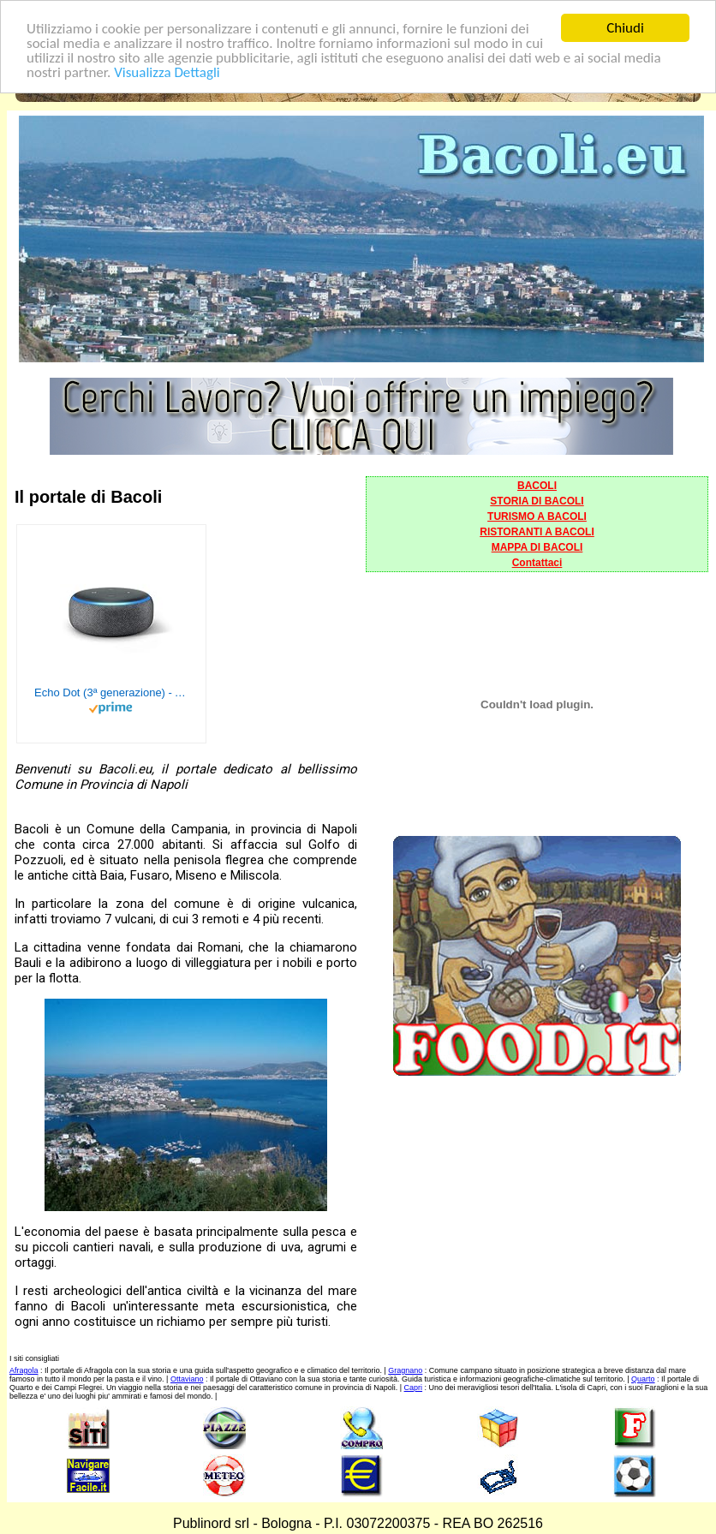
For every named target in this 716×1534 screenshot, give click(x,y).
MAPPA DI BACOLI (537, 547)
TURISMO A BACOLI (537, 516)
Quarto (643, 1379)
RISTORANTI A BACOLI (537, 532)
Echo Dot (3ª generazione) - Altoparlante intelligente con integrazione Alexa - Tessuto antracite (111, 692)
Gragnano (405, 1370)
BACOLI (537, 486)
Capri (413, 1387)
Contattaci (537, 563)
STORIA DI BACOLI (536, 501)
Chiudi (625, 28)
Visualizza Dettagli (167, 72)
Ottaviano (187, 1379)
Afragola (24, 1370)
